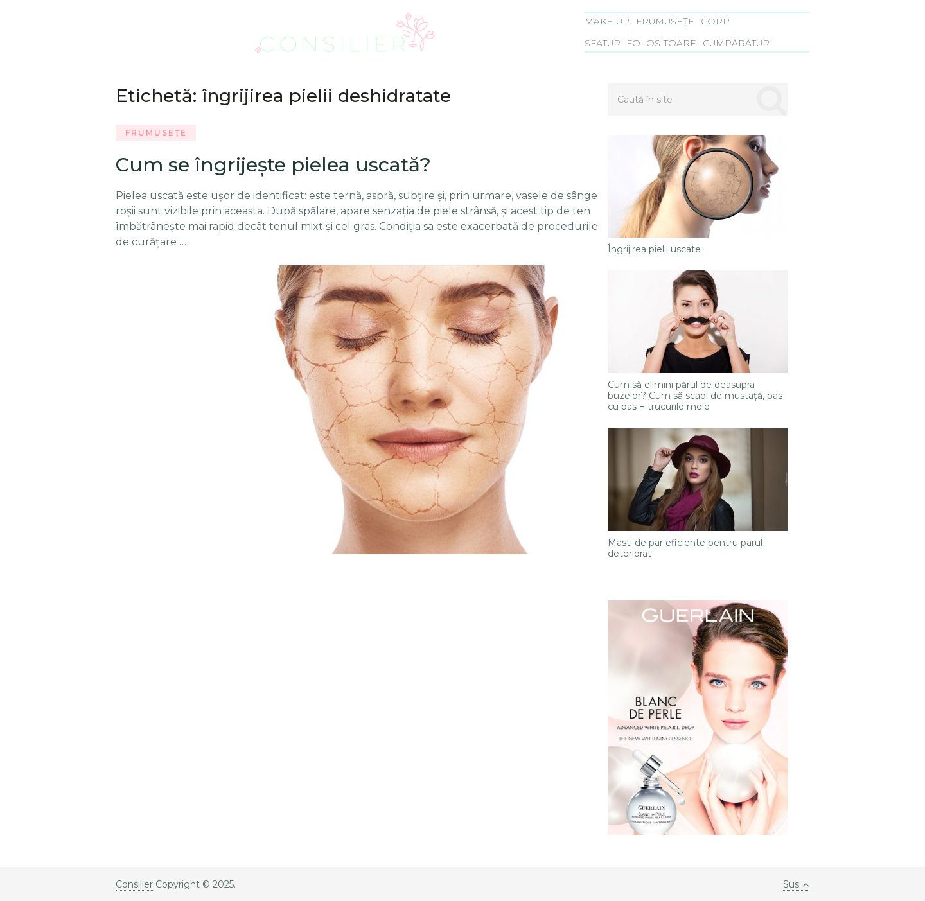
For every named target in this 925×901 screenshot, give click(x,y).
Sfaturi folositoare (640, 43)
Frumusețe (665, 21)
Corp (715, 21)
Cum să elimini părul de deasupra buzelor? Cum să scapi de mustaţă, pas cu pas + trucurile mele (695, 396)
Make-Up (607, 21)
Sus (796, 884)
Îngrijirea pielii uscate (654, 249)
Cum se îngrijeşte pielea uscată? (273, 165)
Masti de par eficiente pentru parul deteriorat (685, 548)
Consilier (134, 884)
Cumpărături (738, 43)
